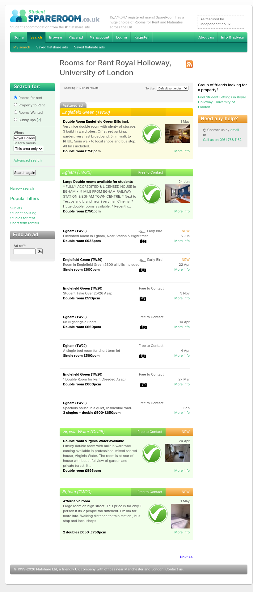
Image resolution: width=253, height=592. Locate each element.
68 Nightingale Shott (79, 322)
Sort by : (166, 88)
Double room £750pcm (82, 151)
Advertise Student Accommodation (75, 37)
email (234, 130)
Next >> (186, 557)
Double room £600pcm (82, 384)
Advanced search (28, 160)
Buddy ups (25, 120)
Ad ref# (20, 246)
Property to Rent (29, 105)
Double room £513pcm (81, 298)
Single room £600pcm (81, 269)
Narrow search (22, 188)
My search (21, 47)
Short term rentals (24, 223)
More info (182, 151)
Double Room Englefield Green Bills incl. (96, 121)
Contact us (174, 569)
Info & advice (232, 37)
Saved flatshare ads (52, 47)
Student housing (23, 213)
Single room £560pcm (81, 355)
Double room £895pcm (82, 470)
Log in (121, 37)
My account (99, 37)
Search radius (25, 143)
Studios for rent (22, 218)
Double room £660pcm (82, 327)
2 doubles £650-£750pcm (84, 532)
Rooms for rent (28, 98)
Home (18, 37)
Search (36, 37)
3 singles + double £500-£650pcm (91, 412)
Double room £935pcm (82, 241)
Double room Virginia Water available (93, 441)
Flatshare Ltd (46, 569)
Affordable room (76, 501)
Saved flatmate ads (89, 47)
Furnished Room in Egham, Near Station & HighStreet (105, 236)
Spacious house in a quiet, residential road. (97, 408)
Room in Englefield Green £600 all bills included (101, 264)
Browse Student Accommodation (55, 37)
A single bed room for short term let (91, 350)
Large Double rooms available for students (98, 181)
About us (206, 37)
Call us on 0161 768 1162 (222, 140)
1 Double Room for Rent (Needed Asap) (94, 379)
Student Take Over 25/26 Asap (87, 293)
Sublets (16, 208)
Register (141, 37)
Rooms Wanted (28, 112)
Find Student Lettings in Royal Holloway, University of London (222, 102)
